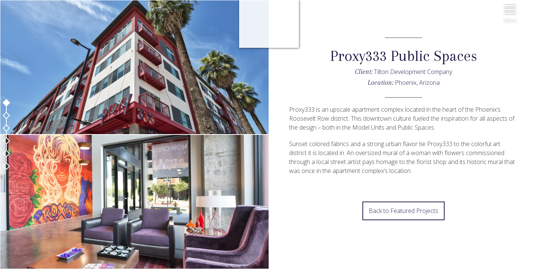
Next (269, 241)
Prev (269, 222)
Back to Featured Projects (403, 211)
